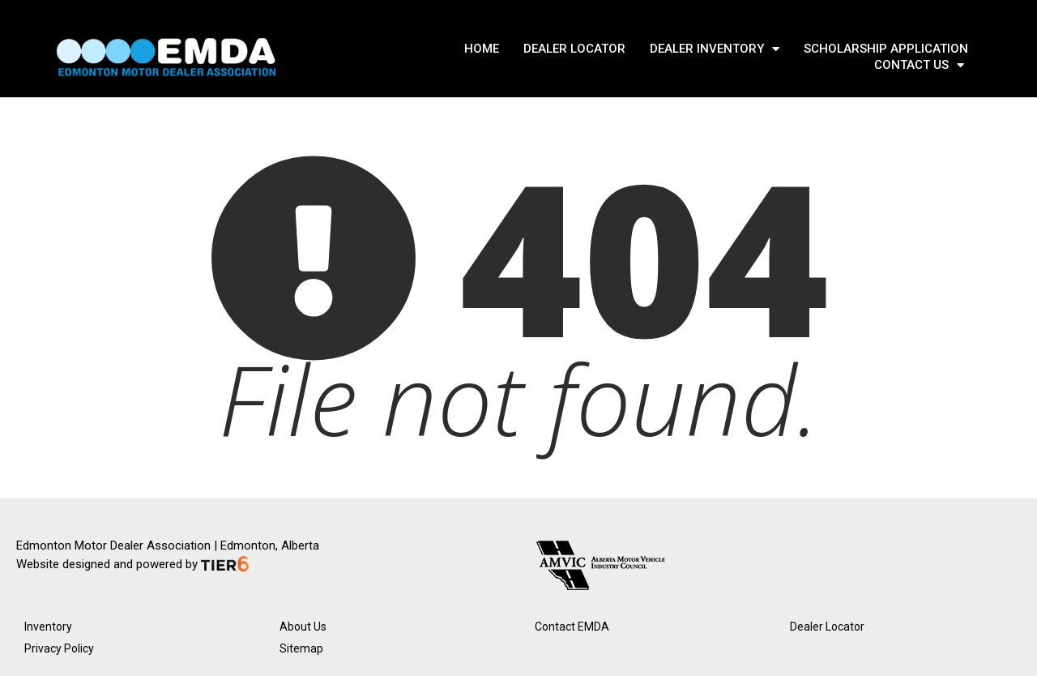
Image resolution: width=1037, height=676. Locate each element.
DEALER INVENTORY (714, 49)
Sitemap (301, 648)
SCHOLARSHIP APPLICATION (886, 48)
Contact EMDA (572, 626)
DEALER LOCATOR (574, 48)
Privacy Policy (59, 648)
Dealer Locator (827, 626)
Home (481, 48)
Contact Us (919, 65)
